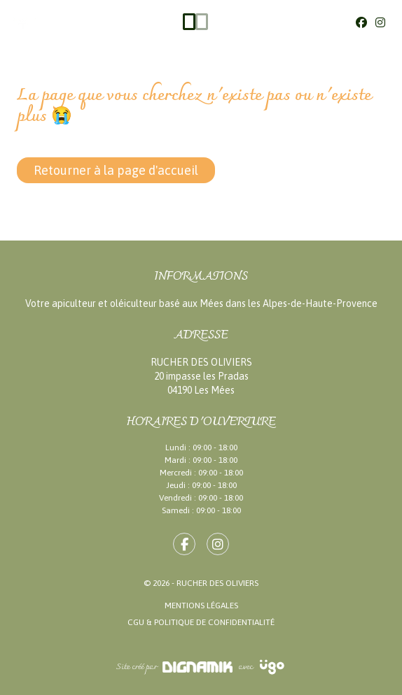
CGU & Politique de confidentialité (201, 622)
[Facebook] (361, 22)
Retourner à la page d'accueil (116, 170)
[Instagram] (380, 22)
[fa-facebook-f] (184, 544)
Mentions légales (201, 605)
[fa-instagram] (218, 544)
